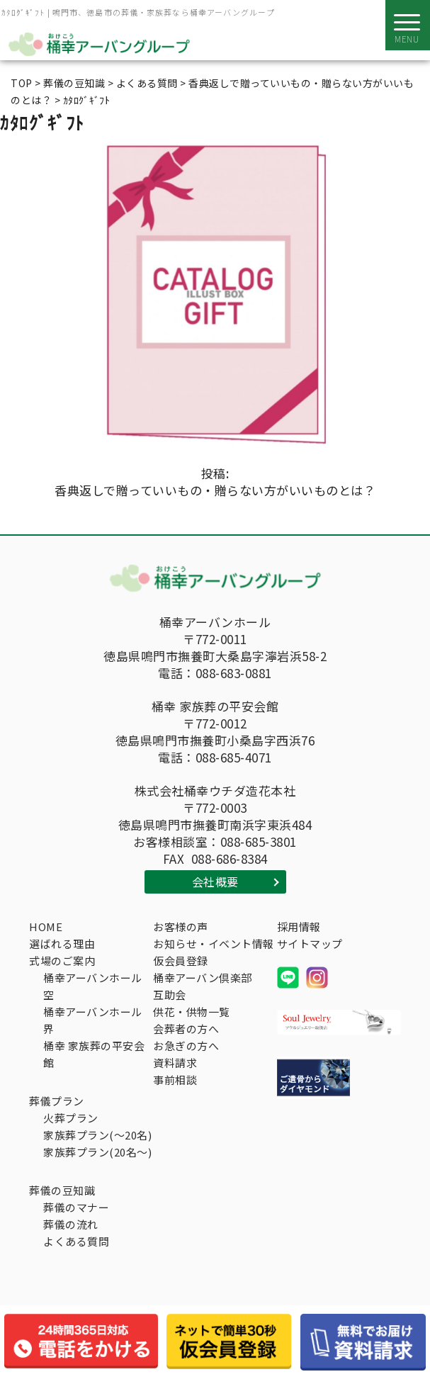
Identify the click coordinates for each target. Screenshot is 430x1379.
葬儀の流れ (70, 1224)
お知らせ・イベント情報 (213, 943)
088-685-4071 (234, 757)
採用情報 (299, 926)
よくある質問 (76, 1241)
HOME (45, 926)
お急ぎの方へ (186, 1045)
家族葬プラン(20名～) (97, 1151)
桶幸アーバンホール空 (92, 986)
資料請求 (175, 1062)
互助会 (169, 994)
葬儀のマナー (76, 1207)
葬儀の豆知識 (62, 1190)
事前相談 (175, 1079)
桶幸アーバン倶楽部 (202, 977)
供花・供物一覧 (191, 1011)
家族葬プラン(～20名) (97, 1134)
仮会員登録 (180, 960)
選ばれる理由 (62, 943)
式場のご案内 (62, 960)
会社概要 (215, 881)
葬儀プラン (56, 1100)
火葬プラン (70, 1117)
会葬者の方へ (186, 1028)
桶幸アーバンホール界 (92, 1020)
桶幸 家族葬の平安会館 (94, 1054)
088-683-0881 (234, 673)
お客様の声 (180, 926)
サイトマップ (310, 943)
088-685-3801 (258, 841)
